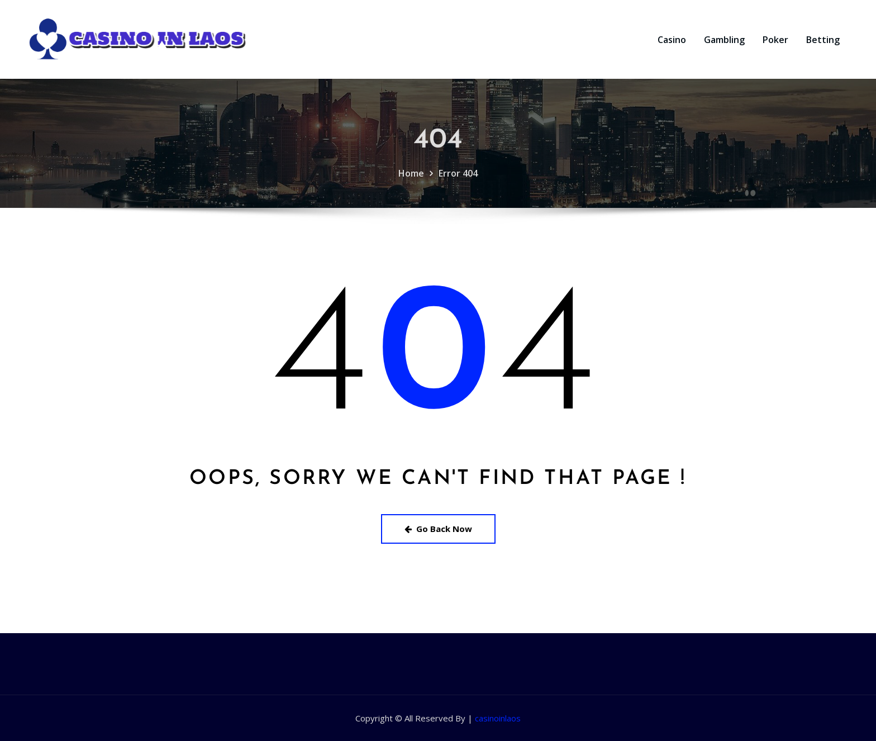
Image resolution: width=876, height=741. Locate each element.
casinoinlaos (498, 718)
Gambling (724, 40)
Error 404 (458, 181)
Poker (775, 40)
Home (411, 181)
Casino (672, 40)
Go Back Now (438, 528)
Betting (823, 40)
